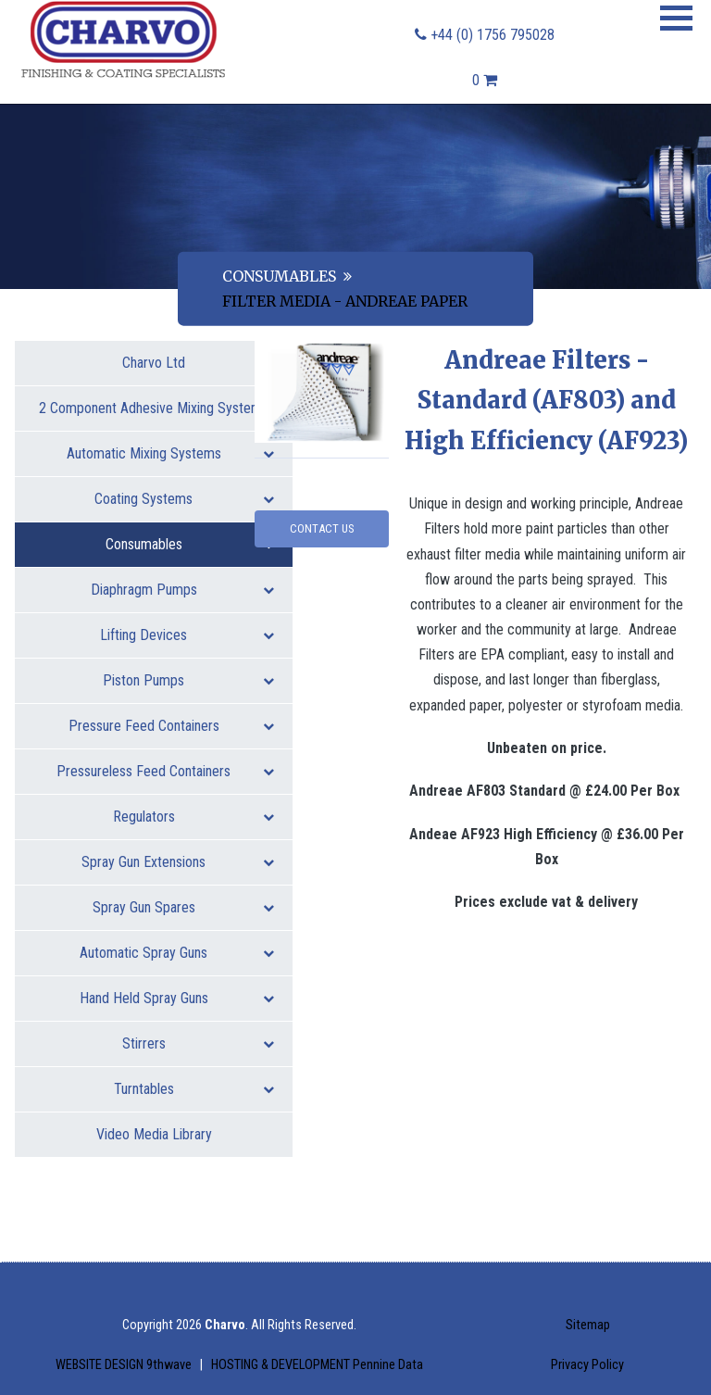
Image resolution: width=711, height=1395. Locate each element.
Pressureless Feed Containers (165, 771)
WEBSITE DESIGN (125, 1365)
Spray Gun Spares (184, 907)
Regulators (194, 816)
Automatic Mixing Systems (171, 453)
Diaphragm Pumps (183, 589)
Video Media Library (154, 1134)
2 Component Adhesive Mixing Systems (156, 415)
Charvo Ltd (153, 362)
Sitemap (588, 1325)
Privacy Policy (587, 1365)
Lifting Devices (187, 635)
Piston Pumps (188, 680)
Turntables (194, 1089)
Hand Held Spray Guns (177, 998)
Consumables (279, 275)
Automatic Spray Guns (177, 952)
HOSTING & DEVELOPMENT (317, 1365)
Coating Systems (184, 499)
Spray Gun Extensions (177, 862)
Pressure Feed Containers (172, 726)
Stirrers (198, 1043)
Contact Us (322, 528)
